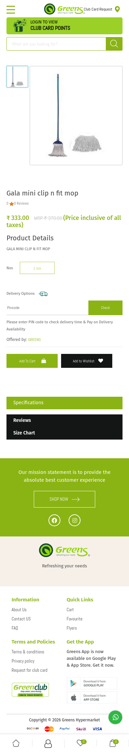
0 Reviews (21, 203)
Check (105, 307)
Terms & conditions (28, 652)
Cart (70, 610)
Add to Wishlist (88, 360)
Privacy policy (23, 661)
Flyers (72, 628)
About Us (19, 610)
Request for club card (29, 670)
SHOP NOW (64, 499)
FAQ (15, 628)
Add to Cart (33, 360)
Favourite (74, 619)
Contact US (21, 619)
